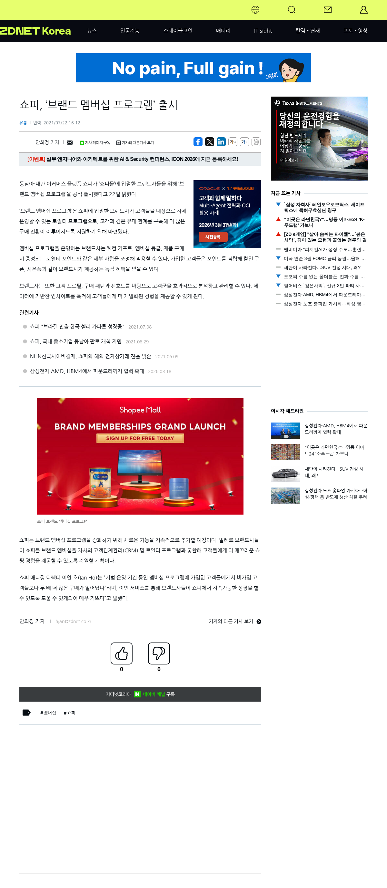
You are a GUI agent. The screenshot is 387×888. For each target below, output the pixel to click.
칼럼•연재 (308, 30)
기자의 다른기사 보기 (135, 143)
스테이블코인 (178, 30)
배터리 (223, 30)
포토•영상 (355, 30)
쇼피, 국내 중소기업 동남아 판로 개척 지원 (76, 341)
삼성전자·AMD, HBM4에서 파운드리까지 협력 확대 (87, 371)
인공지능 (130, 30)
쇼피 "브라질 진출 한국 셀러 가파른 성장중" (77, 326)
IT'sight (263, 30)
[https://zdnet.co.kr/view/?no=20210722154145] (198, 141)
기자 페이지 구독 (95, 143)
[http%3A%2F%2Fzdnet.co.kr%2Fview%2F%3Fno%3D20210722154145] (221, 141)
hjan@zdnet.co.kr (73, 621)
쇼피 (71, 713)
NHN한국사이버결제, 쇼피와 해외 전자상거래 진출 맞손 (90, 356)
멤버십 (50, 713)
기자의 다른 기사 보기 (235, 621)
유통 (23, 123)
